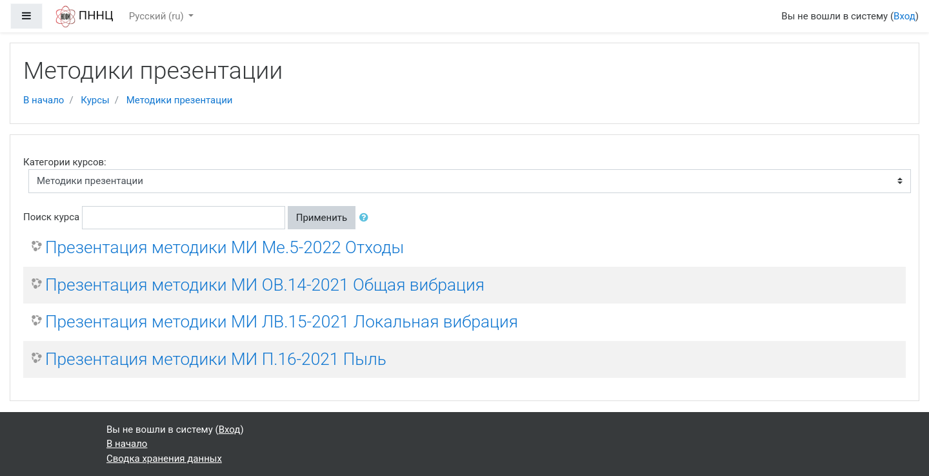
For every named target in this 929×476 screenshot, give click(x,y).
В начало (43, 100)
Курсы (95, 100)
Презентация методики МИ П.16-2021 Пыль (215, 359)
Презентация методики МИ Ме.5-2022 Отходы (224, 247)
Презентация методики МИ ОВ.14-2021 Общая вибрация (264, 285)
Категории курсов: (64, 162)
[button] (366, 218)
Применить (322, 217)
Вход (904, 16)
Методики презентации (179, 100)
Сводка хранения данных (164, 458)
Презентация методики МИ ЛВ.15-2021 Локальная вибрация (281, 321)
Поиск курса (51, 217)
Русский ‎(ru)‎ (157, 16)
